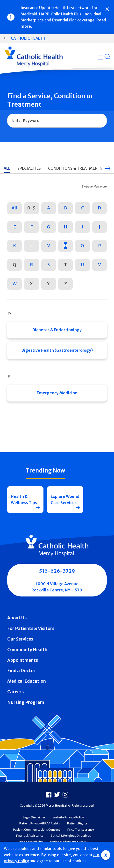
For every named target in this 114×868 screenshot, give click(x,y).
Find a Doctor (21, 670)
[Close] (107, 9)
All (14, 208)
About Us (17, 618)
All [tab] (7, 168)
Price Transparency (80, 829)
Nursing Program (25, 702)
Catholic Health (28, 38)
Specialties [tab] (29, 168)
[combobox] (57, 121)
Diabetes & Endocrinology (57, 329)
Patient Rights (77, 823)
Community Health (27, 649)
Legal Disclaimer (34, 817)
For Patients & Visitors (30, 628)
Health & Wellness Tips (24, 499)
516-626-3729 (57, 571)
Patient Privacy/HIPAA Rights (39, 823)
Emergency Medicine (57, 392)
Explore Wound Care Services (65, 499)
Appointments (22, 660)
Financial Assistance (29, 835)
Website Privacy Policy (68, 817)
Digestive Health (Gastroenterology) (57, 350)
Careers (15, 691)
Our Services (20, 639)
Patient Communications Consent (36, 829)
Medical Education (26, 681)
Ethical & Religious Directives (71, 835)
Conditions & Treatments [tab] (75, 168)
